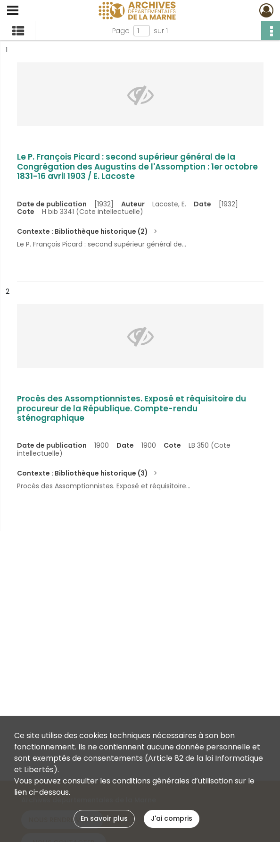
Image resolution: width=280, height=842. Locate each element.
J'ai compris (171, 818)
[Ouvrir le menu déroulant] (12, 11)
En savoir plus (104, 818)
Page (121, 30)
